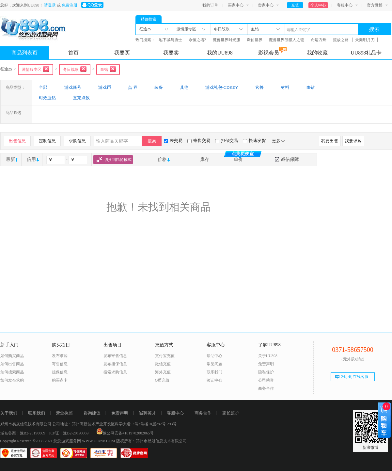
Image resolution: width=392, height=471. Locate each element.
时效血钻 (47, 97)
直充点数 (81, 97)
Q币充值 (162, 380)
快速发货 (254, 140)
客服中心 (345, 5)
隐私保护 (266, 372)
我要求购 (353, 140)
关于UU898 (267, 355)
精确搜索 (148, 19)
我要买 (122, 52)
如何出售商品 (12, 364)
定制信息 (47, 140)
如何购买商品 (12, 355)
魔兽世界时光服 (227, 40)
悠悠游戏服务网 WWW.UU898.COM (84, 441)
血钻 (310, 87)
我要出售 (329, 140)
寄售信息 (60, 364)
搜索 (374, 29)
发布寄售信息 (115, 355)
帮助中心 (214, 355)
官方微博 (375, 5)
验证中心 (214, 380)
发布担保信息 (115, 364)
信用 (31, 159)
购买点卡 (60, 380)
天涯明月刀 (365, 40)
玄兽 (259, 87)
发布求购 (60, 355)
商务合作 (266, 388)
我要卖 (171, 52)
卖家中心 (266, 5)
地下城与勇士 (171, 40)
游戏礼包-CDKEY (221, 87)
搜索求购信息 (115, 372)
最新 (10, 159)
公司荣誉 (266, 380)
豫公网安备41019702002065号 (125, 433)
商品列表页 (24, 52)
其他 (184, 87)
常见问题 (214, 364)
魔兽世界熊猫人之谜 (287, 40)
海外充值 (163, 372)
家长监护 (230, 413)
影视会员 (272, 51)
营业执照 (64, 413)
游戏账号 (72, 87)
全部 (43, 87)
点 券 (132, 87)
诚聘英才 (147, 413)
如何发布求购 (12, 380)
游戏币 (104, 87)
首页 (73, 52)
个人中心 (318, 5)
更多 (278, 140)
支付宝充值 (165, 355)
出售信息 (17, 140)
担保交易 (226, 140)
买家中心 (235, 5)
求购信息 (77, 140)
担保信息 (60, 372)
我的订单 (210, 5)
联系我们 (214, 372)
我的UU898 (220, 52)
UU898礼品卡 (366, 52)
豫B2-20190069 (32, 433)
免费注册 (69, 5)
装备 (158, 87)
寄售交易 (198, 140)
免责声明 (266, 364)
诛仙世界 (255, 40)
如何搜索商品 (12, 372)
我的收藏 (317, 52)
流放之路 (341, 40)
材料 (285, 87)
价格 (162, 159)
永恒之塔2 (198, 40)
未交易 (173, 140)
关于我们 (8, 413)
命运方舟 (319, 40)
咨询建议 (92, 413)
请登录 (50, 5)
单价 (239, 159)
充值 (295, 5)
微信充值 (163, 364)
